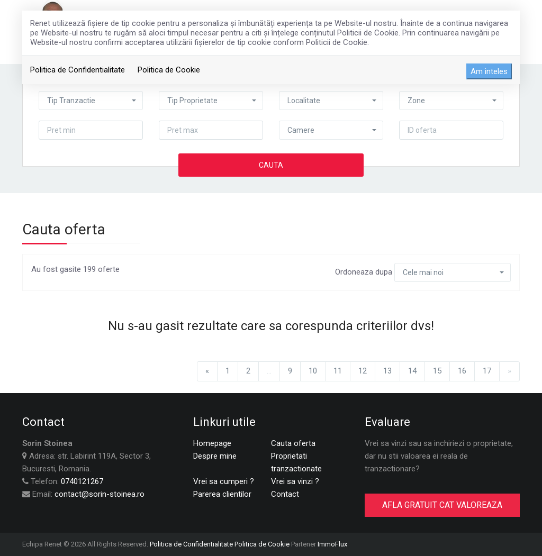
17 (487, 371)
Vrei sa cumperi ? (223, 481)
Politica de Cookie (169, 70)
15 (437, 371)
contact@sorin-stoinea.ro (99, 494)
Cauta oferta (293, 443)
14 (412, 371)
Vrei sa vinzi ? (295, 481)
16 (462, 371)
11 (337, 371)
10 (313, 371)
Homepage (212, 443)
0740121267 (82, 481)
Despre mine (215, 456)
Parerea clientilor (222, 494)
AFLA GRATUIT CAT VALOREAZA (442, 505)
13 (387, 371)
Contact (285, 494)
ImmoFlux (332, 544)
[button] (91, 100)
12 (362, 371)
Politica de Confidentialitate (77, 70)
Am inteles (489, 71)
